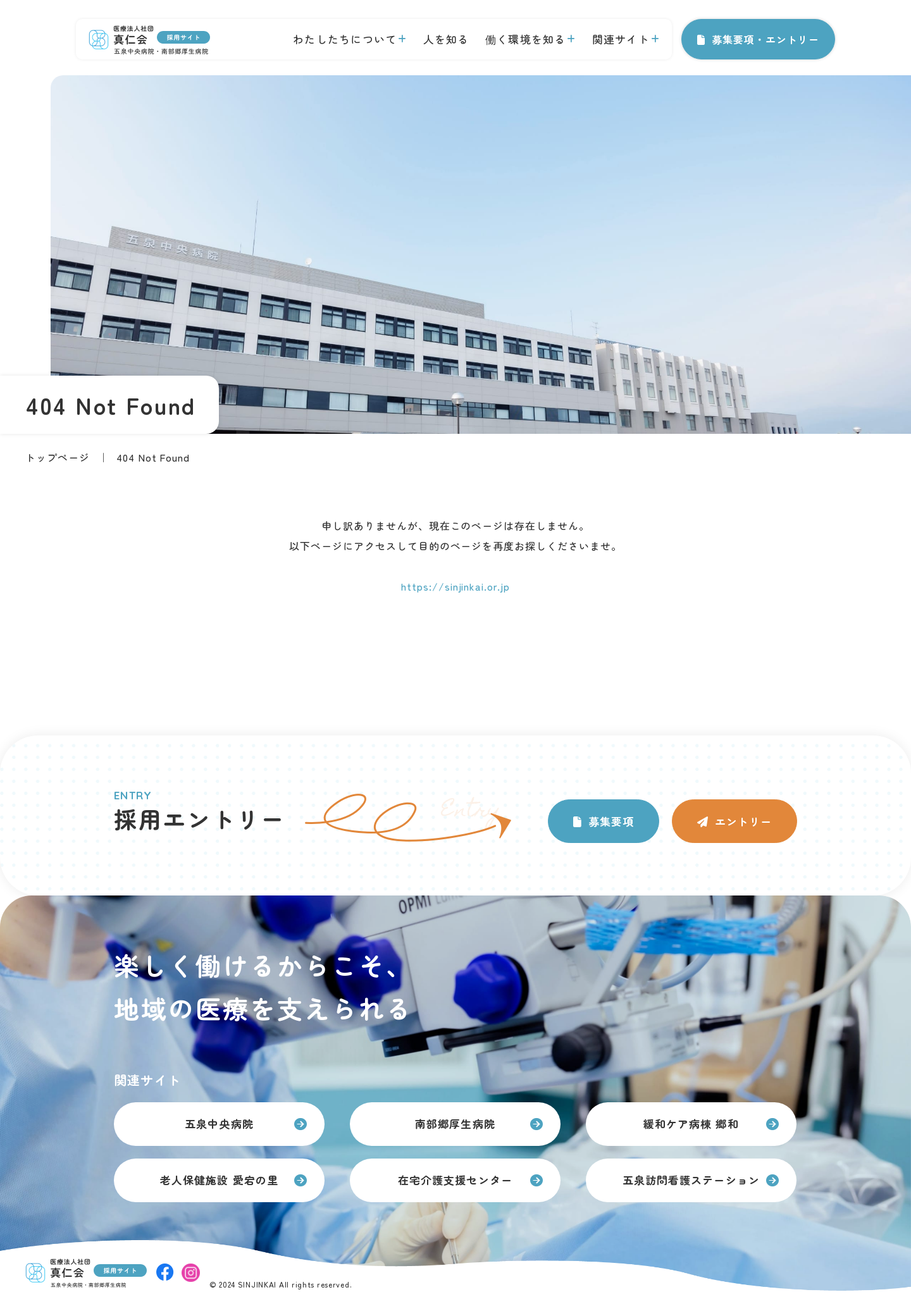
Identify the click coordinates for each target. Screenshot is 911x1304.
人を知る (446, 39)
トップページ (57, 457)
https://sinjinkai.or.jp (455, 586)
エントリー (743, 821)
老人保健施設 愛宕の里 (219, 1180)
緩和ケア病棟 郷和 (690, 1123)
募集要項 (611, 821)
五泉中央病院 (219, 1123)
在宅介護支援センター (455, 1180)
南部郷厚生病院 (455, 1123)
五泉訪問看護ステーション (691, 1180)
